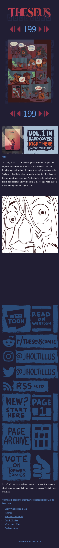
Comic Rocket (11, 520)
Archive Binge (11, 528)
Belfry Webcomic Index (16, 509)
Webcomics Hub (12, 524)
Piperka (8, 512)
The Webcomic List (14, 516)
